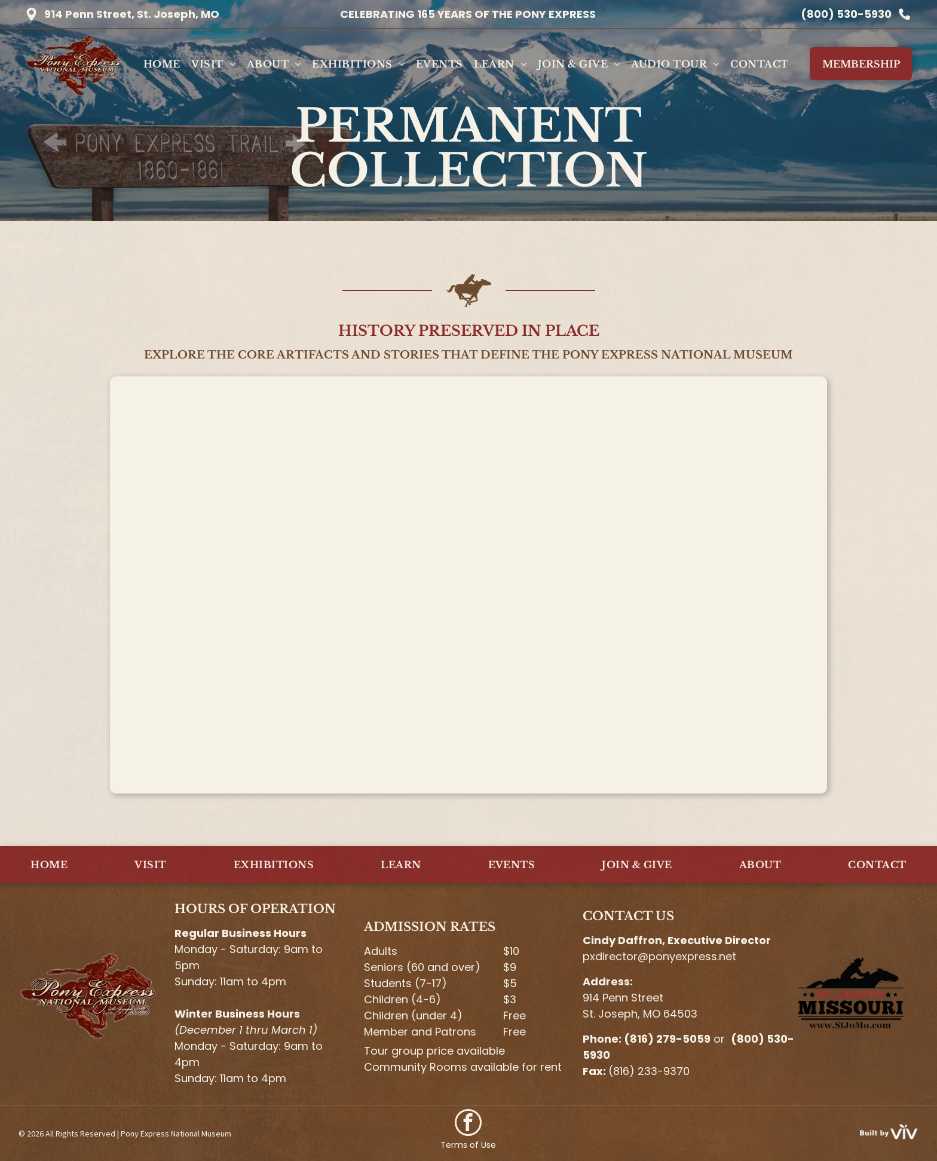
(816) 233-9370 (649, 1071)
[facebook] (468, 1124)
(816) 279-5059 (667, 1038)
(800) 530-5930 (846, 14)
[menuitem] (161, 64)
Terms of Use (468, 1145)
